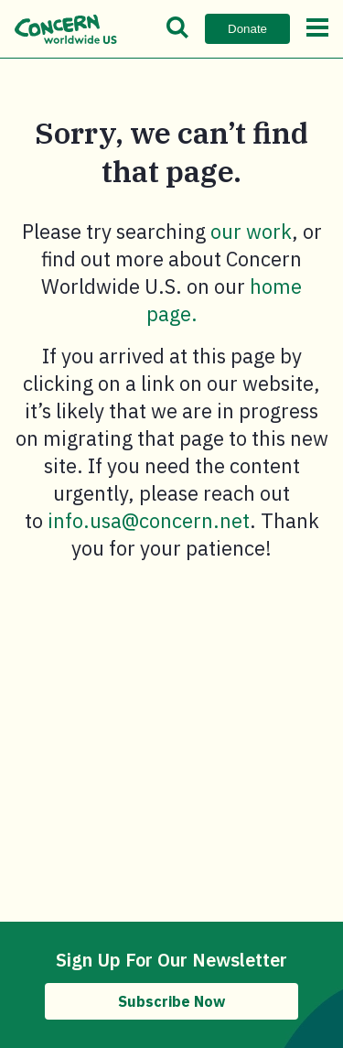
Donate (247, 29)
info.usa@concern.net (149, 520)
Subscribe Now (171, 1001)
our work (251, 231)
